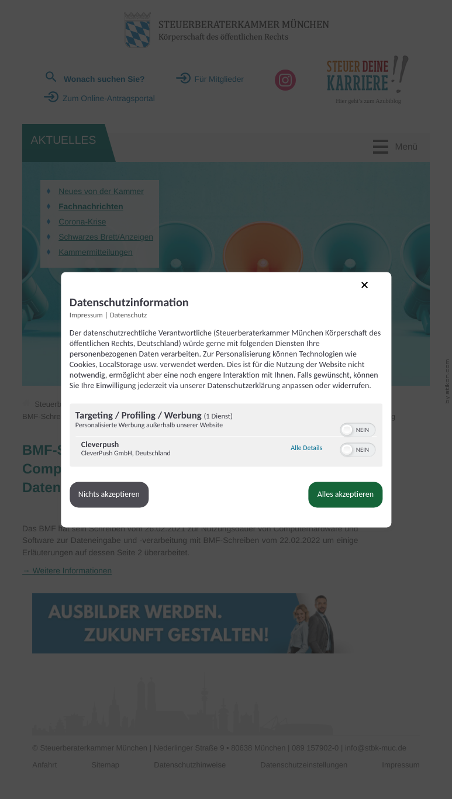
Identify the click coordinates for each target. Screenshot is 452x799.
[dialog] (226, 399)
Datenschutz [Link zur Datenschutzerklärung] (133, 311)
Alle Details (302, 455)
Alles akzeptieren (341, 501)
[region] (226, 443)
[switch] (353, 435)
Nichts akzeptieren (113, 501)
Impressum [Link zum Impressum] (91, 311)
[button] (342, 436)
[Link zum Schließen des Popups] (368, 289)
